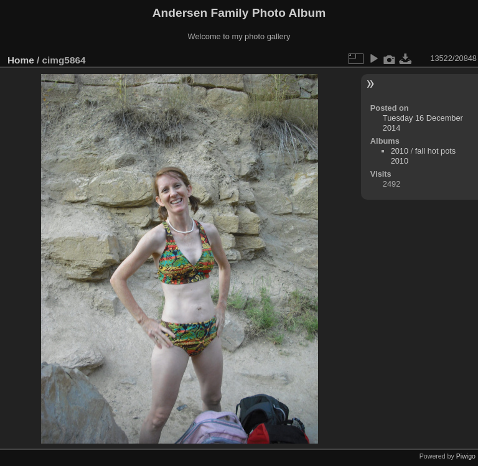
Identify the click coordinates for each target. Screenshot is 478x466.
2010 (399, 151)
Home (20, 60)
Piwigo (466, 456)
